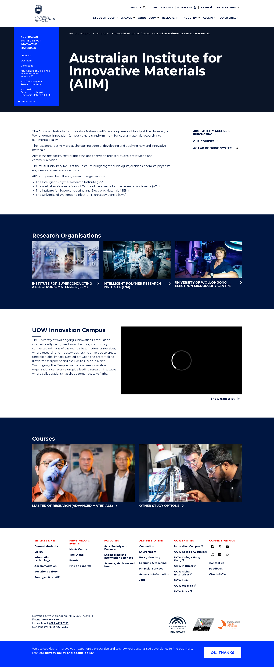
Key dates (97, 10)
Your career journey (154, 10)
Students (184, 7)
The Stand (76, 554)
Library (167, 7)
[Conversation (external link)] (227, 555)
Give (153, 7)
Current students (46, 546)
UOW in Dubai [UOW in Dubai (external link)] (183, 566)
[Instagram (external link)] (212, 554)
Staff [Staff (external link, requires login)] (205, 7)
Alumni (95, 10)
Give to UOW (217, 574)
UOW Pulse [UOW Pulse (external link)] (181, 591)
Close (244, 9)
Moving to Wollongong (156, 10)
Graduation (146, 546)
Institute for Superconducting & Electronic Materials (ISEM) (36, 92)
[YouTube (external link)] (227, 547)
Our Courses (204, 141)
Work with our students (159, 10)
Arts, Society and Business (115, 548)
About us (26, 55)
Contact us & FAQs (210, 10)
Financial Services (151, 568)
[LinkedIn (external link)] (220, 554)
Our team (26, 60)
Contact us (219, 10)
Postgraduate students (211, 10)
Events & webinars (103, 10)
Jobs (142, 579)
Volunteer (159, 10)
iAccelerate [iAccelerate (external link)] (211, 10)
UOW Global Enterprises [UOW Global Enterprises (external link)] (182, 573)
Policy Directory (157, 10)
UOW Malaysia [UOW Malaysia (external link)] (183, 585)
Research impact (102, 10)
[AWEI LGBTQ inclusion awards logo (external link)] (203, 624)
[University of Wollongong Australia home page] (45, 13)
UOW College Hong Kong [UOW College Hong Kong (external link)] (187, 559)
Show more (28, 101)
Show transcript (223, 398)
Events (73, 560)
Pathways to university (106, 10)
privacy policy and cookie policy (69, 653)
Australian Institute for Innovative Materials (31, 42)
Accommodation (45, 566)
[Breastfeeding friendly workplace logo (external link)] (229, 625)
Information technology (42, 559)
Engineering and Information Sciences (118, 556)
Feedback (215, 568)
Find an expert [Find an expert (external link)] (160, 10)
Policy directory (149, 557)
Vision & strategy (149, 10)
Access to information (154, 574)
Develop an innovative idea (109, 10)
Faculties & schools (104, 10)
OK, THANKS (222, 653)
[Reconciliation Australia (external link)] (178, 624)
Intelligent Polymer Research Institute (31, 83)
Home (73, 33)
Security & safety (45, 571)
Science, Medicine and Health (119, 565)
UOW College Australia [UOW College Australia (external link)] (189, 551)
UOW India (181, 580)
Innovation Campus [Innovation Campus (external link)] (187, 546)
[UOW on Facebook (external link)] (212, 546)
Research (85, 33)
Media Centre (78, 549)
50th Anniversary (208, 10)
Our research (102, 33)
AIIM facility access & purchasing (211, 132)
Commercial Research (208, 10)
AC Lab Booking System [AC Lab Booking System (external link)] (212, 148)
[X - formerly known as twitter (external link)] (220, 546)
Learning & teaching (153, 563)
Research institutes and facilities (132, 33)
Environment (147, 551)
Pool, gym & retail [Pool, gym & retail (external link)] (46, 577)
